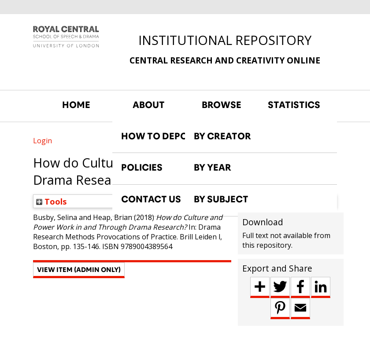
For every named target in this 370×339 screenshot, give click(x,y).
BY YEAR (212, 167)
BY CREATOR (222, 136)
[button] (79, 270)
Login (42, 140)
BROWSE (221, 105)
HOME (76, 105)
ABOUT (149, 105)
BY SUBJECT (221, 199)
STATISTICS (294, 105)
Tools (51, 201)
